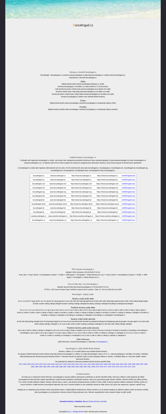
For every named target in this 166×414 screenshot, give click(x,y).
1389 (57, 367)
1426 (24, 364)
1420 (48, 364)
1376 (109, 367)
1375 (113, 367)
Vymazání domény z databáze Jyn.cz (74, 401)
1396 (145, 364)
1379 (97, 367)
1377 (105, 367)
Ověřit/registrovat (128, 176)
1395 (32, 367)
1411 (85, 364)
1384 (77, 367)
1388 (61, 367)
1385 (73, 367)
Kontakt (103, 401)
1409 (93, 364)
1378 (101, 367)
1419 (53, 364)
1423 (36, 364)
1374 (117, 367)
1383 (81, 367)
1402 (121, 364)
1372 (125, 367)
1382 (85, 367)
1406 (105, 364)
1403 (117, 364)
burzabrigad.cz (102, 342)
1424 (32, 364)
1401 (125, 364)
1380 (93, 367)
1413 (77, 364)
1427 (20, 364)
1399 (133, 364)
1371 (129, 367)
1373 (121, 367)
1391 (48, 367)
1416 (65, 364)
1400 (129, 364)
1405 (109, 364)
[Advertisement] (83, 48)
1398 (137, 364)
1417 (61, 364)
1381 (89, 367)
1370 (133, 367)
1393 (40, 367)
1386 (69, 367)
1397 (141, 364)
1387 (65, 367)
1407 (101, 364)
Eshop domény (94, 401)
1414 (73, 364)
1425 (28, 364)
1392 (44, 367)
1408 (97, 364)
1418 (57, 364)
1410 (89, 364)
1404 (113, 364)
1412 (81, 364)
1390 (53, 367)
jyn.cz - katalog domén (75, 411)
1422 (40, 364)
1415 (69, 364)
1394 (36, 367)
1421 (44, 364)
